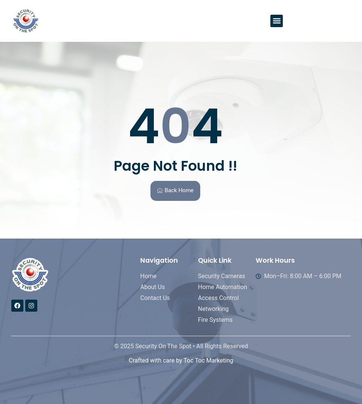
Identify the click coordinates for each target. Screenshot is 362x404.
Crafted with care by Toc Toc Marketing (181, 360)
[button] (276, 21)
